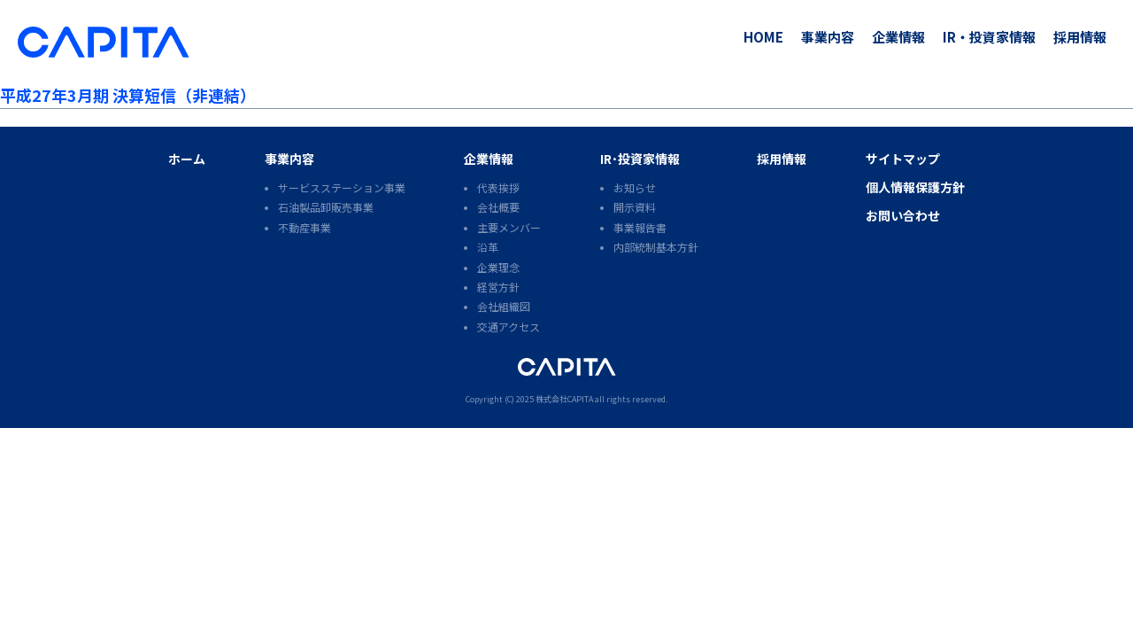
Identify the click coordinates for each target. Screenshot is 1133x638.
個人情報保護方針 (915, 187)
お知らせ (634, 187)
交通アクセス (508, 326)
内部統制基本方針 (655, 246)
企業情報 (898, 36)
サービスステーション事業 (341, 187)
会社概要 (498, 206)
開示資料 (634, 206)
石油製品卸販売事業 (326, 206)
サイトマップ (903, 158)
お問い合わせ (903, 215)
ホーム (186, 158)
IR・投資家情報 (989, 36)
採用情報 (1079, 36)
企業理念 (498, 267)
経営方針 (498, 286)
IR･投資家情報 (640, 158)
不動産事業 (304, 227)
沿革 (487, 246)
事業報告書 (640, 227)
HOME (763, 36)
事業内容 (827, 36)
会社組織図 (503, 306)
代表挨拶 (498, 187)
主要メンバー (509, 227)
